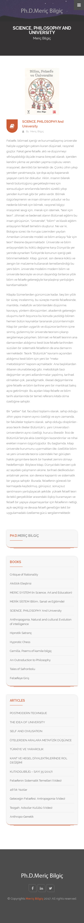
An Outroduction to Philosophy (30, 660)
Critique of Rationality (24, 574)
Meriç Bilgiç (37, 131)
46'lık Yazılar (18, 789)
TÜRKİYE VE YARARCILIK (26, 749)
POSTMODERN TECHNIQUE (28, 713)
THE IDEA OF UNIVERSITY (27, 722)
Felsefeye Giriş (19, 678)
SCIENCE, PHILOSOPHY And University (36, 610)
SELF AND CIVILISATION (26, 731)
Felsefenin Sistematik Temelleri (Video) (36, 780)
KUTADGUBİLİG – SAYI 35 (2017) (31, 771)
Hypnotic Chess (20, 642)
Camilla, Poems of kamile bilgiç (31, 651)
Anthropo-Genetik (22, 816)
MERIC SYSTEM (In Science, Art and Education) (41, 592)
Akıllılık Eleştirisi (20, 583)
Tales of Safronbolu (22, 669)
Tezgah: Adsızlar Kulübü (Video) (31, 807)
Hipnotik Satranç (21, 633)
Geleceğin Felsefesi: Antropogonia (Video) (37, 798)
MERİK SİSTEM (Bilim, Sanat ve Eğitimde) (37, 601)
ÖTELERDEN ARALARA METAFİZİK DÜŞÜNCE (41, 740)
